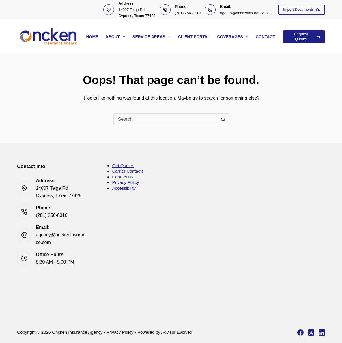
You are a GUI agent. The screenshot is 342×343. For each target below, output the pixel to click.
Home (92, 36)
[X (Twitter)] (311, 332)
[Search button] (223, 119)
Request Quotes (307, 36)
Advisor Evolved (177, 332)
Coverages (234, 36)
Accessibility (124, 188)
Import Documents (301, 9)
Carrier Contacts (127, 171)
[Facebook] (300, 332)
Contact (265, 36)
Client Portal (194, 36)
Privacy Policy (125, 182)
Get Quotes (123, 165)
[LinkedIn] (322, 332)
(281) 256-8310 (188, 13)
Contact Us (122, 176)
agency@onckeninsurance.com (246, 13)
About (116, 36)
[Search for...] (165, 119)
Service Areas (152, 36)
